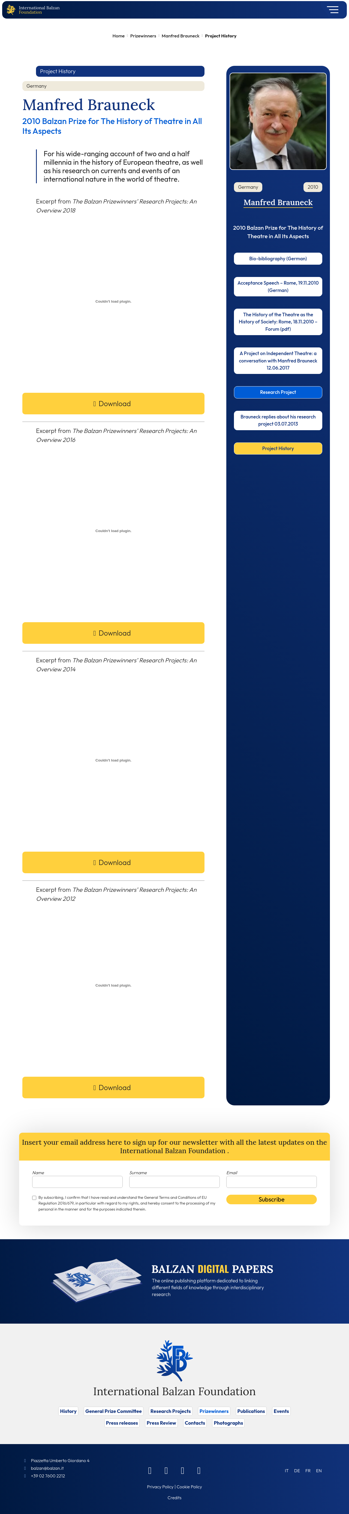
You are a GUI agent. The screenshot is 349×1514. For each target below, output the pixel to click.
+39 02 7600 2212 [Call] (48, 1475)
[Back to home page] (12, 10)
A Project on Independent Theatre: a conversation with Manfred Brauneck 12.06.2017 (278, 360)
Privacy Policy (160, 1486)
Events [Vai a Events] (281, 1411)
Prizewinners (143, 36)
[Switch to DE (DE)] (297, 1470)
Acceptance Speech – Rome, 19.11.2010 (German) (278, 286)
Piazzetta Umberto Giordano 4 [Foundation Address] (60, 1460)
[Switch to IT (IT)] (286, 1470)
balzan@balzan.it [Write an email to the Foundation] (47, 1468)
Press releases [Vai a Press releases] (122, 1423)
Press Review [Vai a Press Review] (161, 1423)
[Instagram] (183, 1470)
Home (118, 36)
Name (38, 1172)
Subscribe (272, 1199)
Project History (278, 448)
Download (115, 403)
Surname (138, 1172)
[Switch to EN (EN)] (318, 1470)
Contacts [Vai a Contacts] (195, 1423)
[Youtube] (199, 1470)
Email (231, 1172)
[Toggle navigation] (331, 10)
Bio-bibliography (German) (278, 258)
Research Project (278, 392)
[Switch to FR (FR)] (308, 1470)
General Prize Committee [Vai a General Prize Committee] (113, 1411)
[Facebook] (150, 1470)
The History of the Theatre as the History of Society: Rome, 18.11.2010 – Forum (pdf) (278, 321)
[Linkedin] (166, 1470)
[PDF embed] (113, 301)
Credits (175, 1497)
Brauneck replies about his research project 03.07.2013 (278, 420)
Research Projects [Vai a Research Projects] (171, 1411)
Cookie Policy (189, 1486)
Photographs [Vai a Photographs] (228, 1423)
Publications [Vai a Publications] (251, 1411)
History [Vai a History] (68, 1411)
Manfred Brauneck (181, 36)
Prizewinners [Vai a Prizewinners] (214, 1411)
